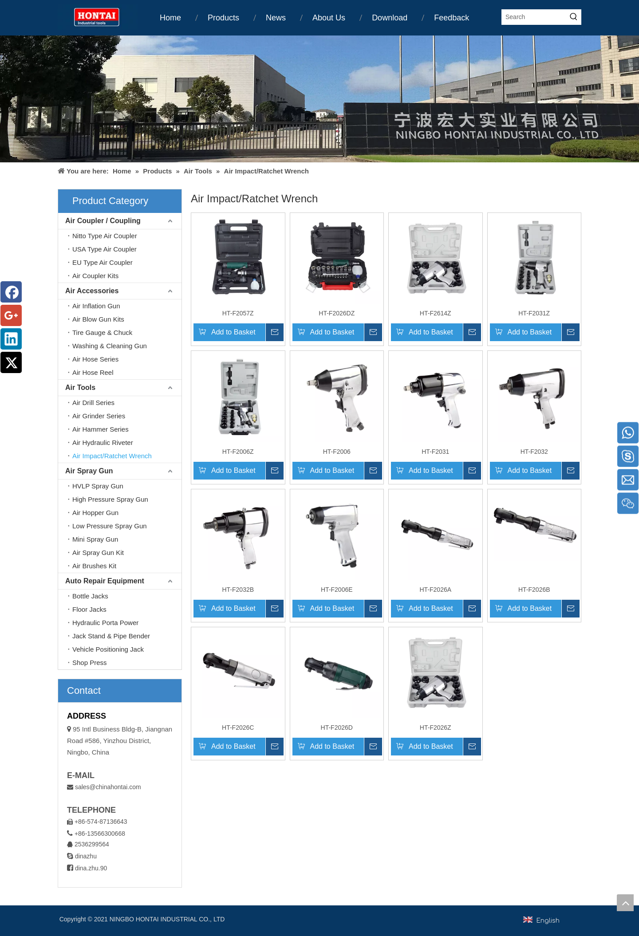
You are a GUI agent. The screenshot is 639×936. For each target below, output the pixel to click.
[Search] (534, 17)
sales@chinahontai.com (108, 786)
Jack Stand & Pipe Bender (111, 636)
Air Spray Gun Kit (98, 552)
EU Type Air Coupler (102, 262)
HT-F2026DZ (337, 313)
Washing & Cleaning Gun (109, 346)
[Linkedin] (11, 339)
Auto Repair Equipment (104, 581)
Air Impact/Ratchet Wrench (112, 456)
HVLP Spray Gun (97, 486)
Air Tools (80, 387)
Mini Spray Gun (95, 539)
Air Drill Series (93, 402)
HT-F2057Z (238, 313)
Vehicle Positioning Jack (108, 649)
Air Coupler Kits (95, 275)
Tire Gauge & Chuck (102, 332)
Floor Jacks (89, 609)
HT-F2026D (337, 727)
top (625, 902)
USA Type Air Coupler (104, 249)
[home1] (319, 98)
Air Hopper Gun (95, 512)
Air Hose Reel (93, 372)
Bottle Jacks (90, 596)
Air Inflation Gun (96, 306)
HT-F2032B (238, 589)
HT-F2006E (337, 589)
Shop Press (89, 662)
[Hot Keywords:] (573, 17)
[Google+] (11, 315)
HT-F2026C (238, 727)
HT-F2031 (435, 451)
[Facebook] (11, 292)
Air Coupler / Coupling (103, 220)
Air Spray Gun (89, 471)
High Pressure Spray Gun (110, 499)
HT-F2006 (337, 451)
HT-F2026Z (435, 727)
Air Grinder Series (98, 416)
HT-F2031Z (534, 313)
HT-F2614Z (435, 313)
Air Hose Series (95, 359)
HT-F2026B (534, 589)
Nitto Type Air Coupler (104, 236)
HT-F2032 (534, 451)
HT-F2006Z (238, 451)
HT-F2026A (435, 589)
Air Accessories (91, 291)
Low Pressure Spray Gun (109, 526)
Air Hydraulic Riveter (102, 442)
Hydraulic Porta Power (105, 622)
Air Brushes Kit (94, 566)
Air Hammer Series (100, 429)
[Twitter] (11, 362)
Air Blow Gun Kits (98, 319)
